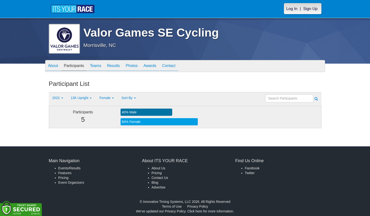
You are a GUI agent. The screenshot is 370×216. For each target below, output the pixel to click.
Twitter (250, 173)
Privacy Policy (197, 206)
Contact (184, 66)
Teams (101, 66)
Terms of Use (172, 206)
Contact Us (160, 178)
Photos (142, 66)
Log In (292, 8)
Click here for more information (210, 211)
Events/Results (69, 168)
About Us (159, 168)
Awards (163, 66)
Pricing (63, 178)
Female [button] (106, 98)
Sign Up (310, 8)
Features (65, 173)
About (54, 66)
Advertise (159, 187)
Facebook (252, 168)
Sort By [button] (128, 98)
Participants (77, 66)
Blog (155, 182)
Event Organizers (71, 182)
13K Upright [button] (81, 98)
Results (121, 66)
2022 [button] (57, 98)
